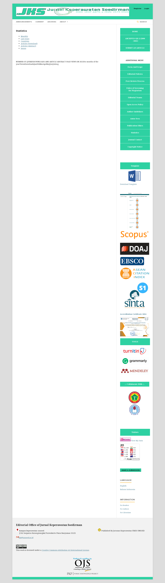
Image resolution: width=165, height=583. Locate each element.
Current (39, 22)
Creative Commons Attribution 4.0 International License (65, 550)
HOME (135, 31)
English (123, 486)
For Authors (124, 509)
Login (146, 8)
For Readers (124, 505)
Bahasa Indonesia (127, 489)
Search (143, 22)
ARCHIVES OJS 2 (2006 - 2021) (135, 39)
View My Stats (137, 440)
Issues (23, 48)
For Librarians (125, 512)
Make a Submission (131, 470)
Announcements (24, 22)
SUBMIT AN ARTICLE (135, 48)
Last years (25, 39)
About (63, 22)
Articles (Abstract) (28, 46)
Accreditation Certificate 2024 (133, 314)
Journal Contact (135, 139)
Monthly (24, 36)
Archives (51, 22)
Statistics (135, 132)
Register (137, 8)
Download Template (134, 183)
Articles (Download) (29, 43)
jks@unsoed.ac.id (24, 537)
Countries (25, 41)
